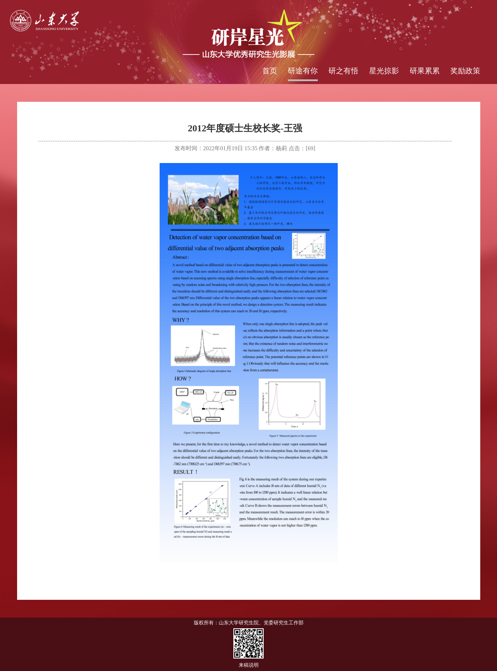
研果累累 (425, 71)
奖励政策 (465, 71)
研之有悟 (343, 71)
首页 (269, 71)
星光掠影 (384, 71)
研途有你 (303, 71)
